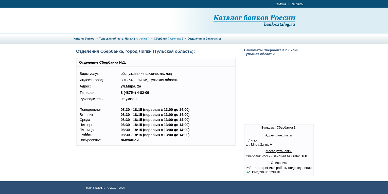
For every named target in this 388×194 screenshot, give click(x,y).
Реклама (280, 3)
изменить (142, 38)
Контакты (298, 3)
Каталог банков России (254, 20)
